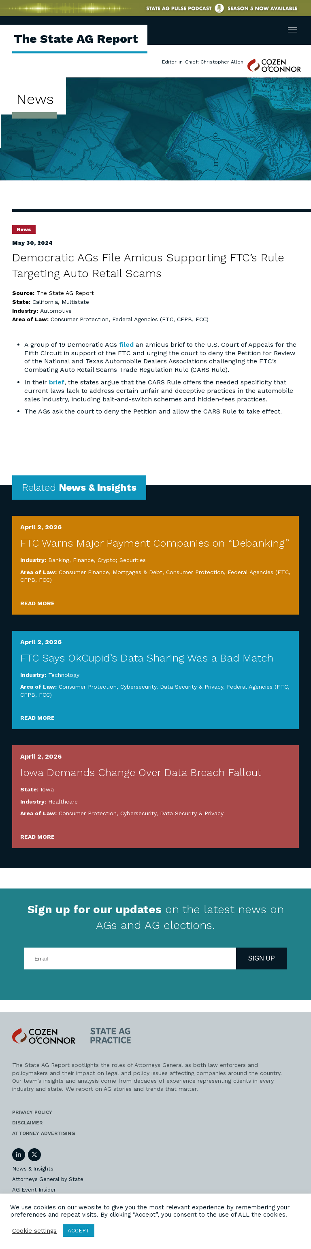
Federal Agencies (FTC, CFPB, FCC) (160, 319)
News (24, 229)
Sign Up (261, 958)
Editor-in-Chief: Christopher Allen (202, 62)
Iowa (47, 789)
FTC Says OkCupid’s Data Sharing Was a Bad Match (146, 658)
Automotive (56, 310)
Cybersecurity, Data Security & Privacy (171, 686)
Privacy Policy (32, 1112)
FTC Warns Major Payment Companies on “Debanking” (154, 543)
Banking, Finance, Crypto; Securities (97, 560)
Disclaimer (27, 1123)
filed (126, 344)
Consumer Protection (80, 319)
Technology (63, 675)
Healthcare (63, 801)
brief (56, 382)
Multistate (75, 302)
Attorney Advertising (43, 1133)
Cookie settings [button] (34, 1230)
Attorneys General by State (47, 1179)
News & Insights (32, 1169)
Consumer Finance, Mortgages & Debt (110, 572)
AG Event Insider (34, 1190)
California (45, 302)
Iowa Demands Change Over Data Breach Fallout (140, 772)
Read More (37, 603)
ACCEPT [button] (78, 1231)
